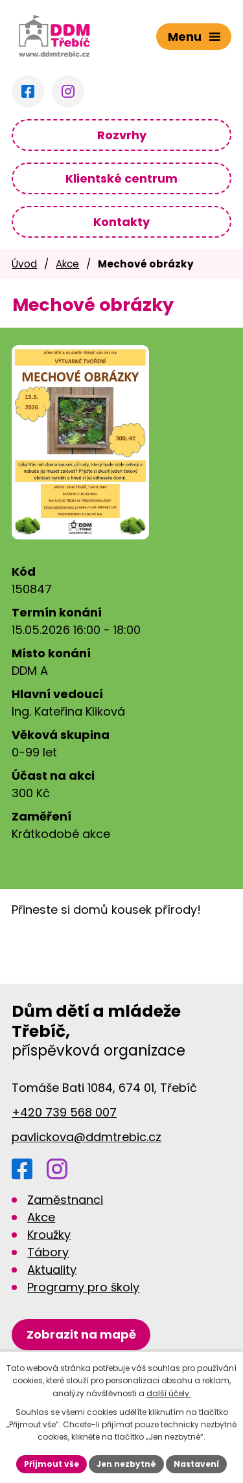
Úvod (24, 264)
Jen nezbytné (126, 1463)
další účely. (168, 1393)
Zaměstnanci (65, 1200)
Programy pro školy (83, 1287)
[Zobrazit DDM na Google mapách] (81, 1335)
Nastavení (196, 1463)
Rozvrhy (121, 135)
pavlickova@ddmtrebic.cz (86, 1137)
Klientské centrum (121, 178)
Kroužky (49, 1235)
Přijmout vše (51, 1463)
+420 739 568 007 (64, 1112)
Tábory (48, 1252)
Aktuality (51, 1270)
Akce (67, 264)
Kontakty (121, 222)
